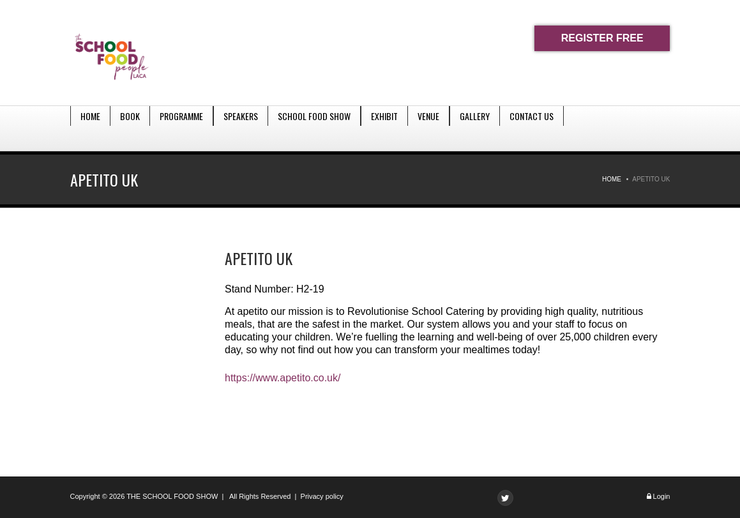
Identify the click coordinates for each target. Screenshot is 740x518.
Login (661, 496)
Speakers (240, 128)
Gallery (475, 128)
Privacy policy (322, 496)
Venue (428, 128)
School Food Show (314, 128)
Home (90, 128)
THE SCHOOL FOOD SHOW (172, 496)
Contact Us (532, 128)
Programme (181, 128)
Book (130, 128)
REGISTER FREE (602, 38)
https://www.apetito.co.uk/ (282, 377)
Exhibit (384, 128)
